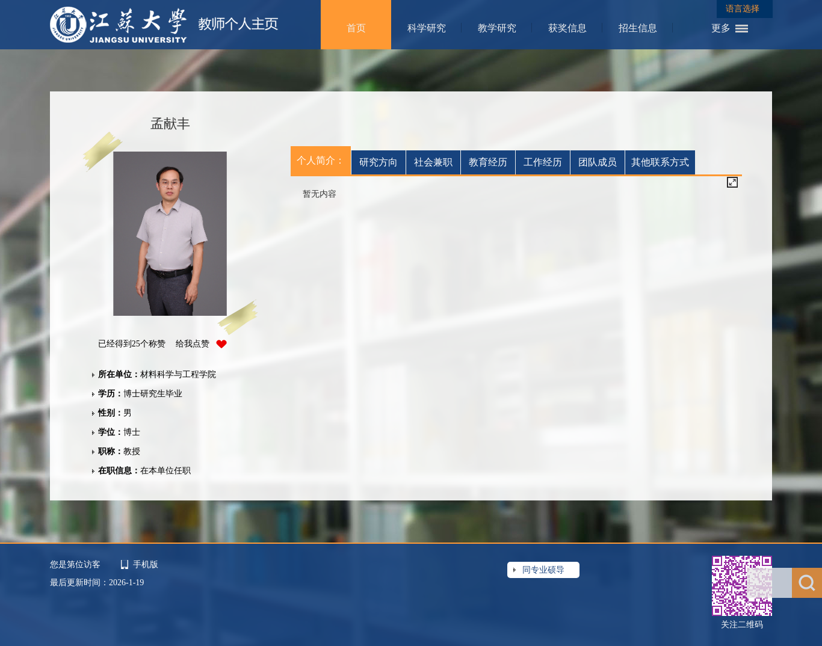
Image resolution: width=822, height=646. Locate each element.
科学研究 (426, 28)
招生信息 (638, 28)
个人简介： (321, 160)
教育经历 (488, 162)
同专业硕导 (543, 569)
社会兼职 (433, 162)
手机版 (145, 564)
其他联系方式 (660, 162)
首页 (356, 28)
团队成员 (597, 162)
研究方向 (378, 162)
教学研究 (497, 28)
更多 (721, 28)
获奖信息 (567, 28)
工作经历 (543, 162)
